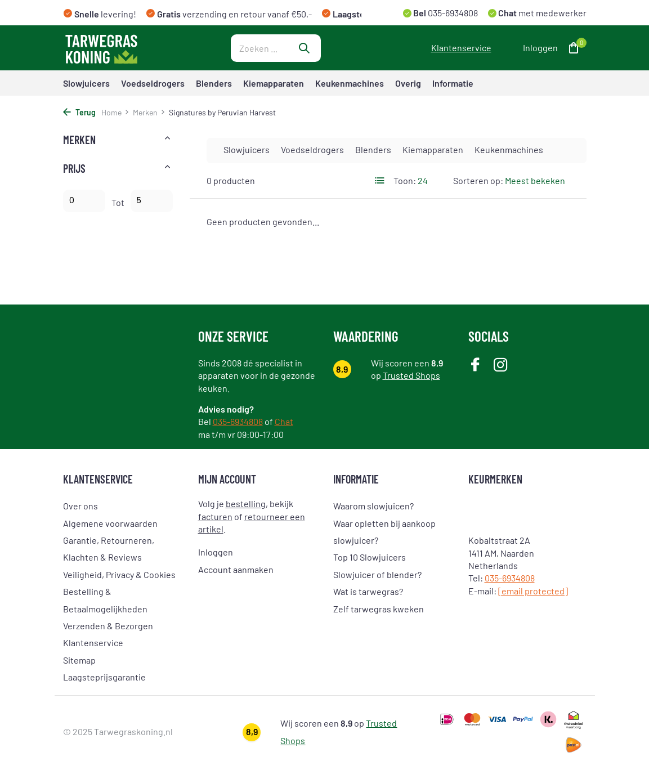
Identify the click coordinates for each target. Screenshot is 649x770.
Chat (284, 421)
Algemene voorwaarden (110, 523)
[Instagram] (501, 365)
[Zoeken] (276, 48)
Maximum (152, 201)
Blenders (214, 83)
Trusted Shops (411, 375)
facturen (215, 516)
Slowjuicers (86, 83)
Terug (79, 112)
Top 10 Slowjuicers (369, 557)
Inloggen (215, 552)
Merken (149, 112)
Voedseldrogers (153, 83)
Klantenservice (461, 47)
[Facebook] (475, 365)
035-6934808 (452, 12)
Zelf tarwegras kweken (378, 608)
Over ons (80, 505)
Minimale (84, 201)
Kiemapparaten (273, 83)
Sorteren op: (478, 180)
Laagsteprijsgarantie (104, 676)
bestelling (246, 503)
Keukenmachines (349, 83)
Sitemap (79, 660)
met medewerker (541, 12)
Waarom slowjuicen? (373, 505)
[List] (380, 181)
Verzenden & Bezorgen (108, 625)
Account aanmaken (236, 569)
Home (115, 112)
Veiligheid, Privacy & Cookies (119, 574)
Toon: (404, 180)
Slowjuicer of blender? (377, 574)
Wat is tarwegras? (368, 591)
